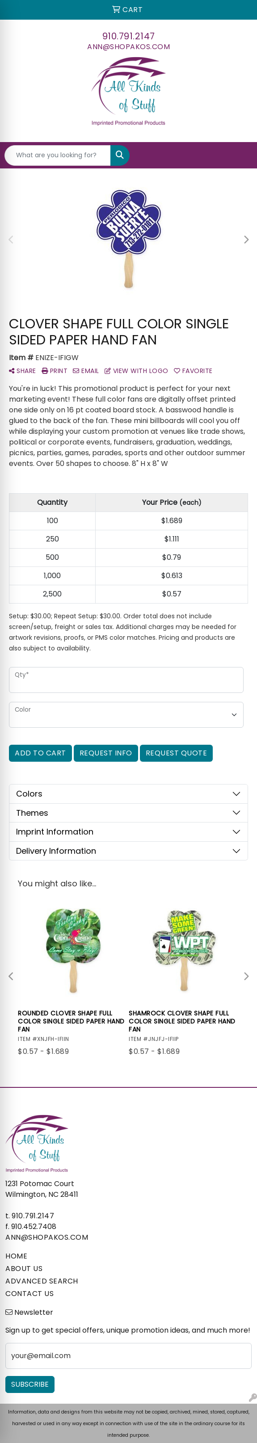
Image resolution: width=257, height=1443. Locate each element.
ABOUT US (23, 1268)
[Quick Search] (57, 155)
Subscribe (30, 1384)
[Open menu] (239, 155)
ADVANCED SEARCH (41, 1281)
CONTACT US (29, 1293)
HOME (16, 1256)
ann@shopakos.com (128, 47)
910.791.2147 (128, 36)
